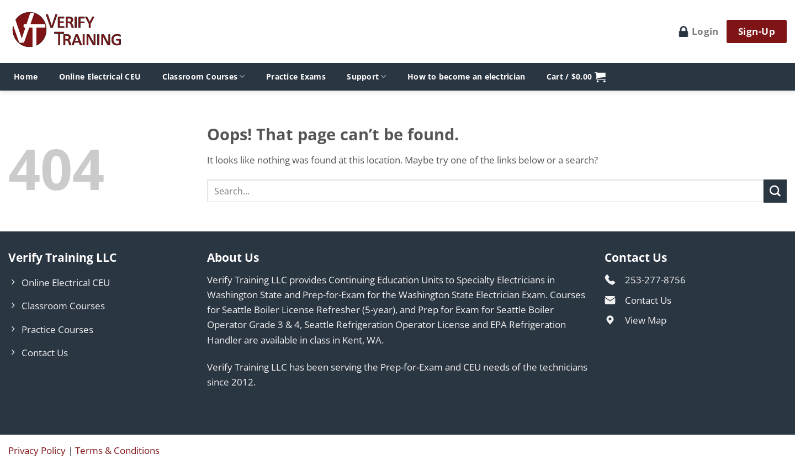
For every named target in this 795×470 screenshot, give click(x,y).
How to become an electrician (466, 77)
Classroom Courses (203, 76)
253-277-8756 (655, 279)
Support (366, 76)
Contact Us (648, 300)
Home (26, 77)
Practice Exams (296, 77)
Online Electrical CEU (100, 77)
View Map (645, 320)
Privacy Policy (37, 450)
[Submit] (775, 190)
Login (698, 31)
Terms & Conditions (117, 450)
